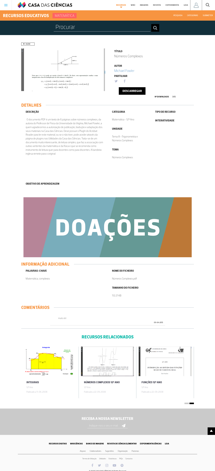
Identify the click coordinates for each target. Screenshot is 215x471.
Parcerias (135, 451)
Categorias (192, 15)
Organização (123, 451)
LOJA (167, 443)
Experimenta (172, 5)
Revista (157, 5)
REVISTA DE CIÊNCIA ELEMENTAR (122, 443)
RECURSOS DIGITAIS (58, 443)
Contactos (129, 459)
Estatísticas (113, 459)
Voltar (28, 44)
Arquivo (83, 451)
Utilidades (102, 459)
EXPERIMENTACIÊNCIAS (151, 443)
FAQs (121, 459)
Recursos (121, 6)
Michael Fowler (124, 71)
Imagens (144, 5)
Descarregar (132, 91)
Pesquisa (177, 15)
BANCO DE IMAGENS (95, 443)
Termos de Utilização (89, 459)
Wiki (133, 5)
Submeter (208, 15)
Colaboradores (95, 451)
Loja (186, 5)
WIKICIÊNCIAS (76, 443)
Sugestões (109, 451)
